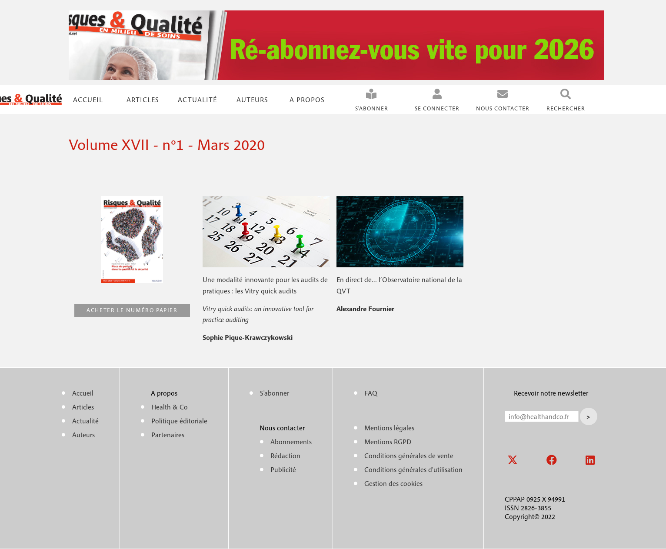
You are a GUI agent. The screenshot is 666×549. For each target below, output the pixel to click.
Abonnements (291, 441)
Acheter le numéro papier (132, 310)
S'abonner (371, 108)
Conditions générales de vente (408, 455)
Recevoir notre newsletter (551, 393)
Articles (83, 407)
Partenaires (167, 434)
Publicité (283, 469)
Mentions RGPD (387, 441)
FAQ (370, 393)
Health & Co (169, 407)
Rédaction (285, 455)
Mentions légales (389, 427)
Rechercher (565, 108)
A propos (307, 99)
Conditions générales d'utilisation (413, 469)
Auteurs (252, 99)
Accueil (88, 99)
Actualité (197, 99)
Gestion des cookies (393, 483)
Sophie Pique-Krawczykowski (248, 337)
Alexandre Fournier (365, 308)
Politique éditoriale (179, 420)
